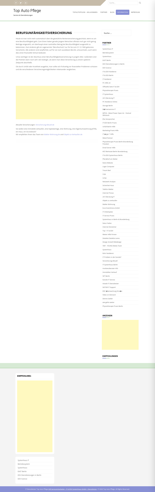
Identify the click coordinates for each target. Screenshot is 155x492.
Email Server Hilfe (109, 148)
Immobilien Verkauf (110, 272)
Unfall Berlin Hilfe (109, 127)
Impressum (135, 12)
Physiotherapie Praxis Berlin (113, 306)
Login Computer (108, 166)
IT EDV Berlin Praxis (110, 123)
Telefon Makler (108, 189)
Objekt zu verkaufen (110, 200)
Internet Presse (108, 193)
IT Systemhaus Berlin (110, 265)
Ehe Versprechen (109, 119)
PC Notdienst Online (110, 102)
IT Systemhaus (108, 94)
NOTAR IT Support (109, 287)
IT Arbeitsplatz (108, 212)
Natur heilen (107, 223)
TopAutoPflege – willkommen (85, 12)
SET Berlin (106, 276)
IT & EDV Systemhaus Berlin (113, 155)
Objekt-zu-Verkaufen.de (73, 134)
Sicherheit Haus (108, 185)
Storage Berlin (108, 105)
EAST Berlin (107, 60)
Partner (103, 12)
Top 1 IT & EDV (108, 231)
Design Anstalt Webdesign (112, 242)
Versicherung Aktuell (110, 261)
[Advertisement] (57, 102)
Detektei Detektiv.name (111, 238)
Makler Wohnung (109, 204)
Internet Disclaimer (109, 227)
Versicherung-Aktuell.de (45, 125)
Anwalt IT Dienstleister (111, 283)
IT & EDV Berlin (108, 75)
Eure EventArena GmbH (111, 208)
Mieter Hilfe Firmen (110, 234)
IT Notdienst (107, 79)
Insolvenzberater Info (110, 268)
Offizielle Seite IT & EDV (111, 87)
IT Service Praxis (108, 216)
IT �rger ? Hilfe (108, 134)
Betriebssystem (108, 53)
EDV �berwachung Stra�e (112, 291)
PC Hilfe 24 (106, 83)
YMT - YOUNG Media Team (112, 246)
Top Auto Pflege (27, 11)
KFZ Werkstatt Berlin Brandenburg (115, 151)
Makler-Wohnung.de (52, 134)
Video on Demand (109, 295)
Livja (104, 174)
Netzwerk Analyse (109, 181)
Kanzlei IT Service (109, 280)
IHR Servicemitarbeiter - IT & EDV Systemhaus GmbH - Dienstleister (72, 489)
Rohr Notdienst (108, 253)
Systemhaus (107, 56)
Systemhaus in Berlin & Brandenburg (116, 219)
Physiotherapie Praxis (110, 90)
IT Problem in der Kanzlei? (112, 257)
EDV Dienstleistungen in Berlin (113, 64)
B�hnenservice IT (109, 109)
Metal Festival (107, 138)
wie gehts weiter (108, 302)
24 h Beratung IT (109, 98)
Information (122, 12)
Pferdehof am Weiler (110, 159)
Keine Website (108, 163)
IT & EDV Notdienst (109, 72)
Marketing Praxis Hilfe (110, 130)
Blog (112, 12)
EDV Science (107, 68)
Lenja (104, 178)
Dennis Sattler (108, 299)
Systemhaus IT (108, 49)
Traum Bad (107, 170)
